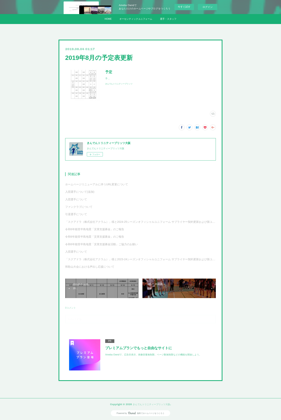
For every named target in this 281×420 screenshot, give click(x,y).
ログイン (208, 6)
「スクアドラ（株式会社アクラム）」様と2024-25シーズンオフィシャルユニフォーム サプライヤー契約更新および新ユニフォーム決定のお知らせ (140, 221)
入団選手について (76, 199)
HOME (108, 19)
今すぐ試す (184, 6)
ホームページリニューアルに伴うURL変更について (96, 184)
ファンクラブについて (78, 206)
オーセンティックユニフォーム (135, 19)
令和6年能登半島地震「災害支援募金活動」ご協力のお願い (101, 244)
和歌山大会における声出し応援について (89, 266)
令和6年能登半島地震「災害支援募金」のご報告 (94, 229)
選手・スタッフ (168, 19)
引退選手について (76, 214)
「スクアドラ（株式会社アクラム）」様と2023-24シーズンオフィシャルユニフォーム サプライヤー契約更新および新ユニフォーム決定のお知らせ (140, 259)
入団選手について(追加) (79, 191)
